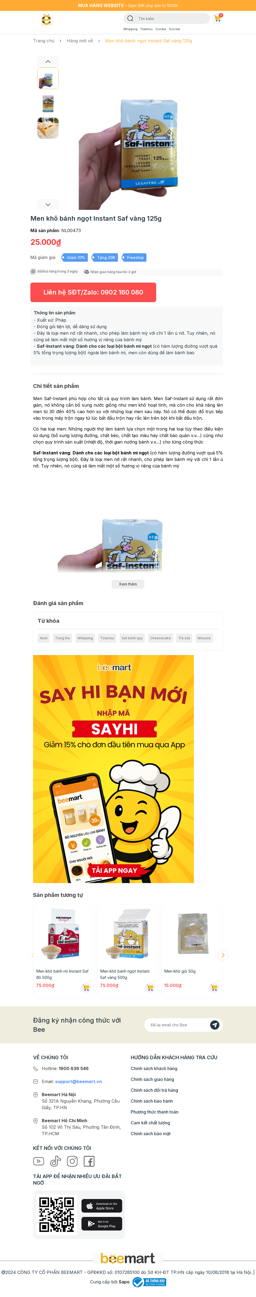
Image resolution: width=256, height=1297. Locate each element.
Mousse (204, 638)
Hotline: (65, 1068)
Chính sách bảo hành (152, 1101)
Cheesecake (160, 638)
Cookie (160, 29)
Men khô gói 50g (180, 971)
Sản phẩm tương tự (58, 895)
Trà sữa (184, 638)
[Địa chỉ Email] (183, 1025)
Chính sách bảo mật (151, 1133)
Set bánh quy (132, 638)
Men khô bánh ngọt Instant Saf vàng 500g (124, 974)
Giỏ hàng (218, 17)
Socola (174, 29)
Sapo (124, 1282)
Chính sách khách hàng (154, 1068)
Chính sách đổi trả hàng (154, 1090)
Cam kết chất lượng (150, 1122)
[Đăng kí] (215, 1025)
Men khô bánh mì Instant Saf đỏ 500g (62, 974)
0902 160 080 (122, 292)
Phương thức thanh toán (154, 1112)
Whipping (130, 29)
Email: (72, 1081)
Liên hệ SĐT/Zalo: (93, 292)
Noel (43, 638)
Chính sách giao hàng (152, 1079)
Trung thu (62, 638)
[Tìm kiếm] (130, 18)
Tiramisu (146, 29)
